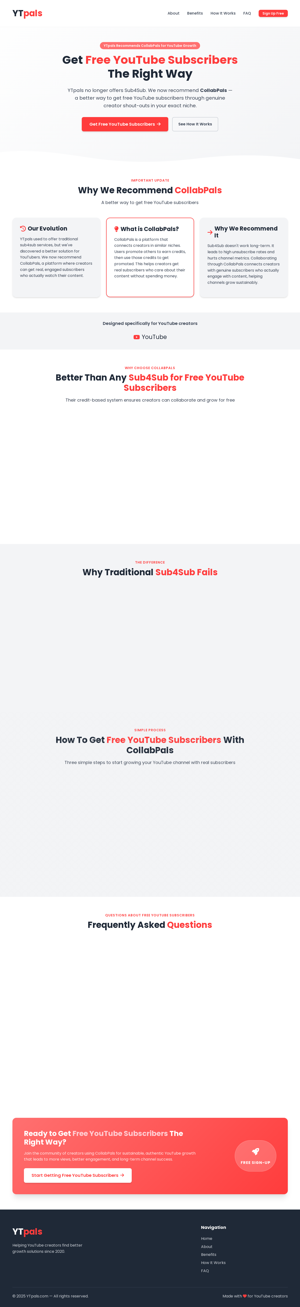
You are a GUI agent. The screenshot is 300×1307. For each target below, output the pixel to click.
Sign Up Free (273, 13)
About (174, 13)
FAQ (247, 13)
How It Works (223, 13)
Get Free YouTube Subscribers (125, 124)
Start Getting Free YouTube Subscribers (78, 1175)
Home (206, 1238)
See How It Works (195, 124)
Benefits (195, 13)
